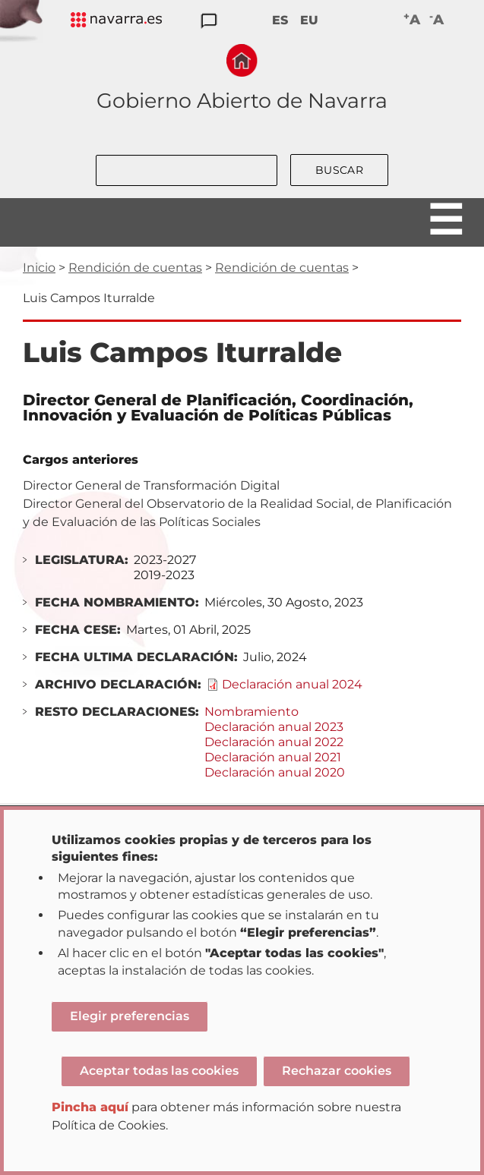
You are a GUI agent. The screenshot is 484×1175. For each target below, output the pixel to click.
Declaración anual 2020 (274, 772)
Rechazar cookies (336, 1070)
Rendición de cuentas (135, 267)
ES (280, 20)
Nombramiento (251, 711)
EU (309, 20)
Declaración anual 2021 (272, 757)
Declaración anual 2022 (273, 742)
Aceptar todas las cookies (159, 1070)
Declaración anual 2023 (273, 727)
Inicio (39, 267)
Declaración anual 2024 (292, 684)
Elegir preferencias (129, 1016)
